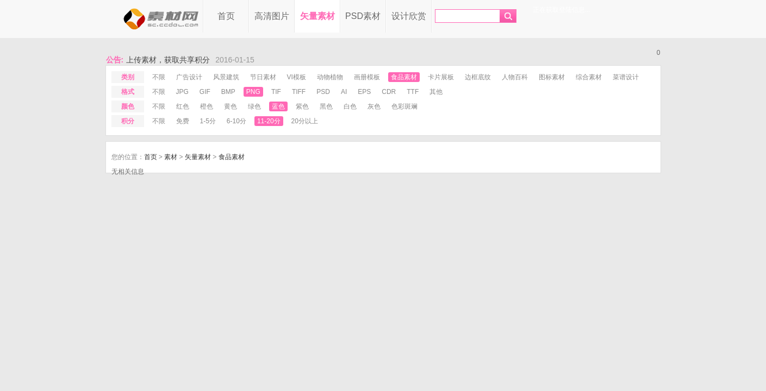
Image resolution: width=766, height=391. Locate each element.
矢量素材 (317, 16)
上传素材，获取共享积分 (168, 59)
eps (364, 92)
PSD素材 (363, 16)
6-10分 (236, 121)
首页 (226, 16)
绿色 (254, 106)
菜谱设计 (626, 77)
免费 (182, 121)
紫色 (302, 106)
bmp (228, 92)
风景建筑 (226, 77)
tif (276, 92)
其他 (436, 92)
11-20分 (269, 121)
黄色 (230, 106)
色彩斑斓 (404, 106)
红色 (182, 106)
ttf (413, 92)
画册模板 (367, 77)
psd (323, 92)
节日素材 (263, 77)
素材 (170, 157)
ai (344, 92)
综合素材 (589, 77)
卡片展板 (441, 77)
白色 (350, 106)
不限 (158, 77)
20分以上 (304, 121)
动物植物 (330, 77)
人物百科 (515, 77)
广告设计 (189, 77)
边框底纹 (478, 77)
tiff (299, 92)
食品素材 (404, 77)
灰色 (374, 106)
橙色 (206, 106)
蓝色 (278, 106)
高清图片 (271, 16)
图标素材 (552, 77)
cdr (389, 92)
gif (205, 92)
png (253, 92)
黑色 (326, 106)
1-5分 (208, 121)
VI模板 (296, 77)
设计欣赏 (408, 16)
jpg (182, 92)
